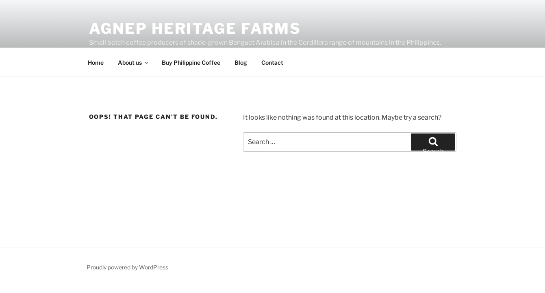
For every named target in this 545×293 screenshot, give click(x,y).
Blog (241, 62)
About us (134, 62)
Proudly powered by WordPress (127, 267)
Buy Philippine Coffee (191, 62)
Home (96, 62)
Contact (272, 62)
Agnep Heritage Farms (195, 28)
